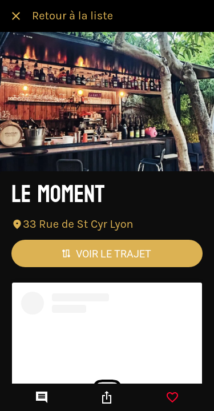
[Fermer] (16, 16)
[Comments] (41, 397)
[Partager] (106, 397)
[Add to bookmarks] (172, 397)
